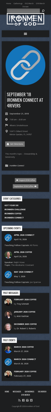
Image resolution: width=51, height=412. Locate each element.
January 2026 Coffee (24, 311)
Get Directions (15, 144)
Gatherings (18, 3)
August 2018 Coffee (25, 180)
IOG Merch (29, 3)
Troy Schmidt (23, 304)
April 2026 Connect (24, 235)
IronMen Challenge (15, 209)
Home (8, 3)
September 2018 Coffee (25, 186)
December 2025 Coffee (25, 324)
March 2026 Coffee (24, 347)
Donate (26, 6)
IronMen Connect (17, 165)
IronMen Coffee (12, 213)
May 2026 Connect (23, 272)
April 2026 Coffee (23, 252)
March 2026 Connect (25, 359)
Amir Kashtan (23, 316)
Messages (17, 391)
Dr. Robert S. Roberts (26, 328)
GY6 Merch (40, 3)
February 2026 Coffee (25, 299)
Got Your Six (11, 205)
